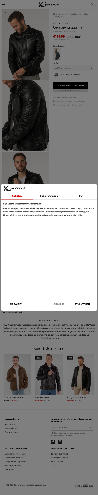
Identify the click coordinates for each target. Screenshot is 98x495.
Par (80, 196)
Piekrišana (17, 196)
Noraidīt (15, 304)
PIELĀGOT (59, 304)
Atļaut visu (82, 304)
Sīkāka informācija (49, 196)
